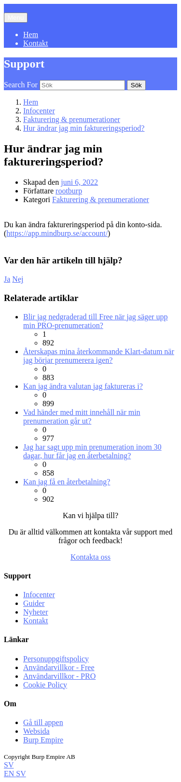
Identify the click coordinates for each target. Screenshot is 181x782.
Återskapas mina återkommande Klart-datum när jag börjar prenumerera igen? (98, 355)
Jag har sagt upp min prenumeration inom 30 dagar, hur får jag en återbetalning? (92, 451)
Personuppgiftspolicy (56, 659)
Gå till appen (43, 722)
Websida (36, 731)
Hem (30, 34)
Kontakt (35, 43)
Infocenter (39, 594)
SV (9, 765)
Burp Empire (43, 740)
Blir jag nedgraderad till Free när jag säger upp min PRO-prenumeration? (95, 321)
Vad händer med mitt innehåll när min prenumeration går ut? (81, 416)
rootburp (69, 191)
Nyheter (35, 612)
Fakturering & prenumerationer (100, 199)
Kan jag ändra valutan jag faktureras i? (83, 386)
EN (10, 773)
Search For (21, 85)
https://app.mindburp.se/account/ (57, 233)
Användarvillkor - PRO (59, 676)
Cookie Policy (45, 685)
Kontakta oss (90, 557)
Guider (33, 603)
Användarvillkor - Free (59, 667)
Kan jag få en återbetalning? (66, 482)
